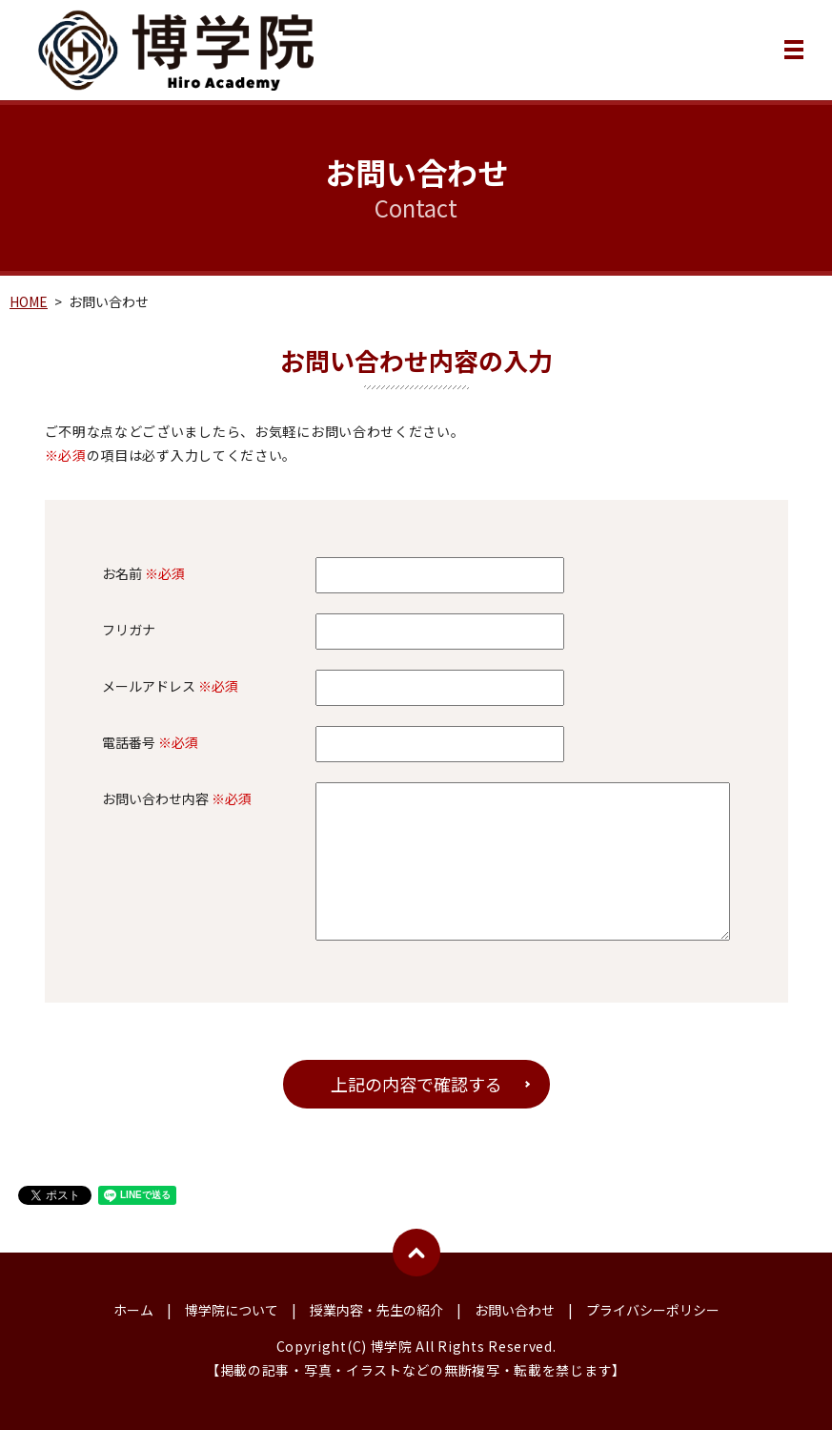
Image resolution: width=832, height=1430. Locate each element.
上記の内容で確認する (416, 1083)
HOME (29, 301)
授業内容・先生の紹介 (376, 1309)
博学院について (231, 1309)
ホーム (133, 1309)
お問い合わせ (515, 1309)
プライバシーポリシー (653, 1309)
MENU (793, 53)
